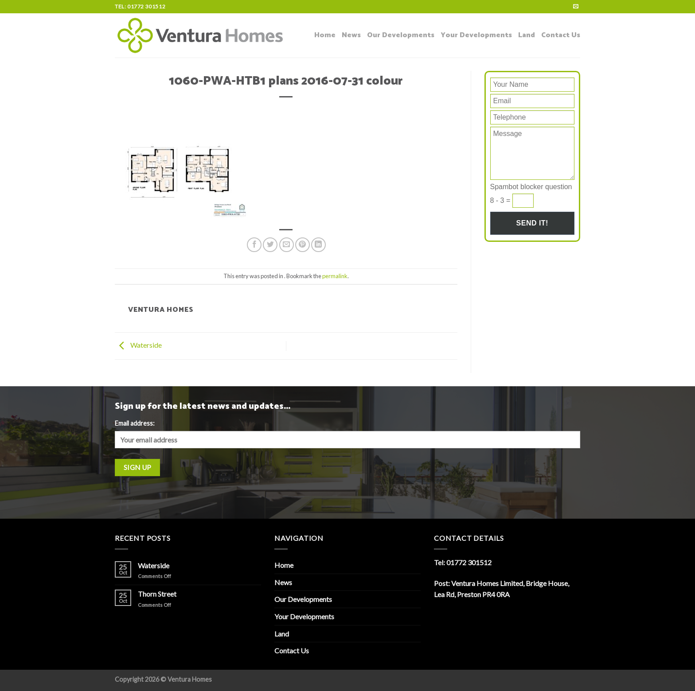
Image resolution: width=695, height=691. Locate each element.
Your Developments (476, 35)
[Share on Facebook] (254, 244)
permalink (335, 276)
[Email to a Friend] (286, 244)
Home (325, 35)
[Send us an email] (575, 7)
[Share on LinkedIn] (318, 244)
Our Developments (400, 35)
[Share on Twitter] (270, 244)
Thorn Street (157, 594)
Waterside (138, 345)
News (351, 35)
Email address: (135, 423)
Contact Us (560, 35)
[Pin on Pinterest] (302, 244)
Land (526, 35)
